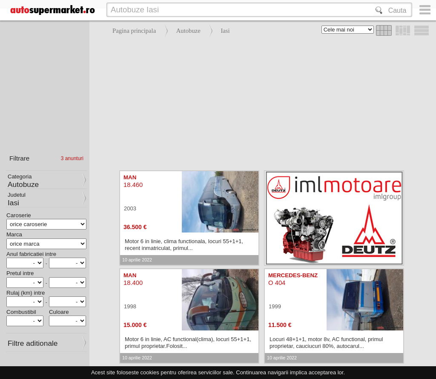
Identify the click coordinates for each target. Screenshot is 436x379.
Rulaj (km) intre (25, 293)
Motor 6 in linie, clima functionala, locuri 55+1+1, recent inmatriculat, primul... (184, 244)
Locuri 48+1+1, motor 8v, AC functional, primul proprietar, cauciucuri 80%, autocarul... (326, 342)
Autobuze (188, 30)
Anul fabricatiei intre (31, 254)
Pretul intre (20, 273)
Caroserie (18, 215)
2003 (130, 208)
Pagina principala (134, 30)
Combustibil (21, 312)
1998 (130, 306)
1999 (275, 306)
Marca (14, 234)
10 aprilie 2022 (137, 259)
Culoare (59, 312)
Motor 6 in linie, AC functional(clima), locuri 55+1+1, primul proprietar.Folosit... (188, 342)
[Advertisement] (260, 102)
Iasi (225, 30)
